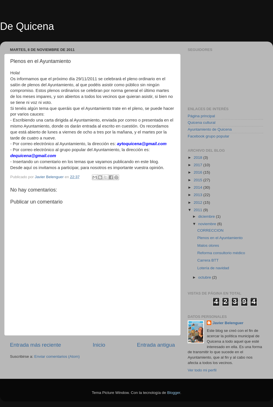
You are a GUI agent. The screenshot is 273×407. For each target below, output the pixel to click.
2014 (198, 187)
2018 (198, 157)
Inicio (99, 345)
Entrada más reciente (35, 345)
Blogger (173, 392)
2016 (198, 172)
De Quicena (27, 26)
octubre (205, 277)
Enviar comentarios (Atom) (57, 356)
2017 (198, 165)
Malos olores (208, 245)
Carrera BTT (208, 260)
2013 (198, 195)
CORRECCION (210, 230)
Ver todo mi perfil (202, 370)
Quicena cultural (202, 122)
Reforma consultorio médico (221, 253)
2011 (198, 210)
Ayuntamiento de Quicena (210, 129)
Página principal (201, 116)
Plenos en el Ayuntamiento (220, 238)
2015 (198, 180)
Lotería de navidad (213, 268)
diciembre (207, 216)
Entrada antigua (156, 345)
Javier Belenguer (227, 323)
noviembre (207, 224)
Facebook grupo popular (208, 136)
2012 (198, 202)
